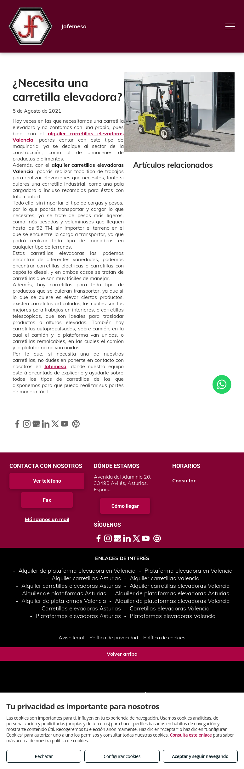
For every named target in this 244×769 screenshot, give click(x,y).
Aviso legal (71, 637)
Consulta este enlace (191, 735)
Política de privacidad (113, 637)
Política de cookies (164, 637)
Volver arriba (122, 654)
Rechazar (44, 756)
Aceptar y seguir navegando (200, 756)
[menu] (230, 26)
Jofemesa (55, 366)
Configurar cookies (122, 756)
